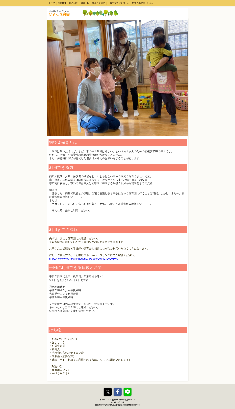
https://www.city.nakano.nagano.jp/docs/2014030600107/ (83, 258)
